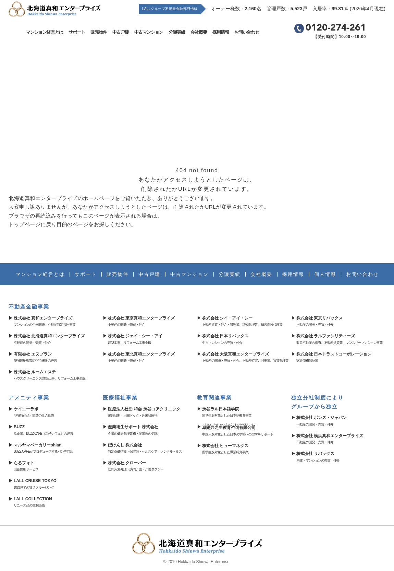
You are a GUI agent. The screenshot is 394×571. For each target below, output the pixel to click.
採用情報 (221, 32)
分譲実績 (177, 32)
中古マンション (149, 32)
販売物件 (99, 32)
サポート (77, 32)
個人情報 (325, 274)
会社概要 (199, 32)
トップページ (24, 224)
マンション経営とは (45, 32)
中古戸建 (121, 32)
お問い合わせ (247, 32)
